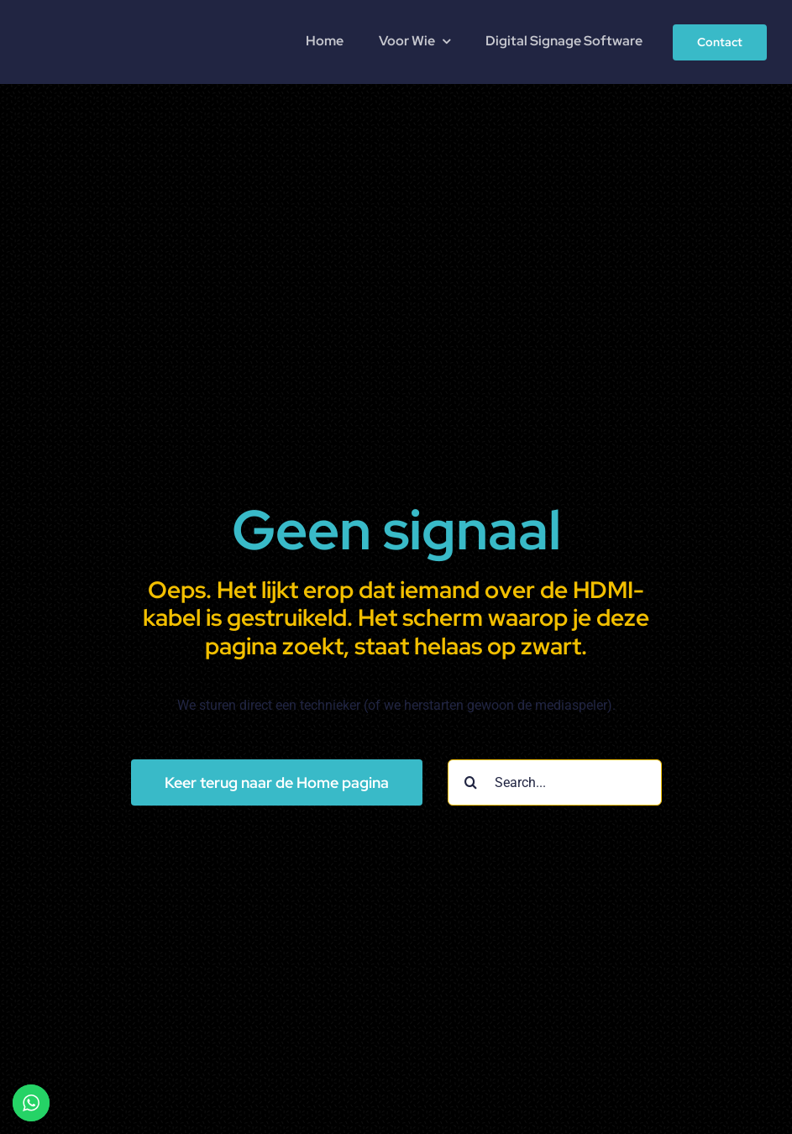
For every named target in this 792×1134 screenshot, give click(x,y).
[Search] (471, 782)
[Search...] (555, 782)
